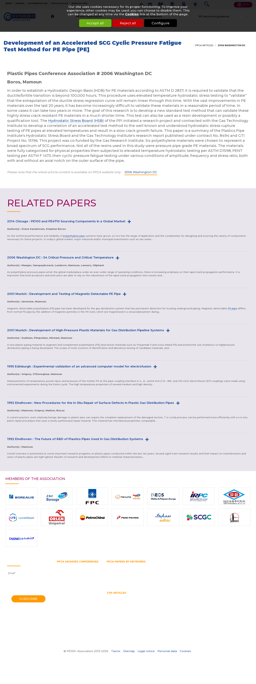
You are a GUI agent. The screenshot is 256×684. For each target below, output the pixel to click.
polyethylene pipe (74, 235)
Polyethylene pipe (188, 575)
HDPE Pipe (138, 596)
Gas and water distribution (153, 565)
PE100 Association (118, 572)
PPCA (169, 575)
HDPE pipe (149, 568)
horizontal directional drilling (125, 599)
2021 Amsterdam (67, 568)
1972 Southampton (68, 629)
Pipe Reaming (156, 603)
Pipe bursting (198, 572)
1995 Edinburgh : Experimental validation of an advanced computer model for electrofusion (79, 366)
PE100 (136, 572)
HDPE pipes (178, 596)
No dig (223, 599)
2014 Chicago (65, 578)
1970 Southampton (68, 632)
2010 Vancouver (66, 585)
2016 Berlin (63, 575)
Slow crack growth (193, 578)
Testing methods (233, 578)
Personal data (167, 651)
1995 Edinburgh (66, 606)
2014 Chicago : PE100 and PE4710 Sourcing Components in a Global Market (66, 221)
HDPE (124, 596)
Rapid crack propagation (137, 578)
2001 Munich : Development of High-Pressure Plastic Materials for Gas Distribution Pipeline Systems (85, 330)
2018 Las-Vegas (66, 572)
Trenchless (134, 582)
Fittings (129, 565)
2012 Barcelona (66, 582)
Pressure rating (232, 575)
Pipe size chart (178, 603)
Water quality (174, 606)
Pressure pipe (210, 575)
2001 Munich (64, 599)
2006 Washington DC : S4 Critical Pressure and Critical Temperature (60, 257)
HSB (99, 120)
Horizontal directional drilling (177, 568)
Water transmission (157, 582)
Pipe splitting (136, 575)
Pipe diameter (218, 572)
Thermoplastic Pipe (133, 606)
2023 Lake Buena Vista (71, 565)
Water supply (197, 582)
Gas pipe (202, 565)
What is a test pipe (197, 606)
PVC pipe (112, 578)
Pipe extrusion (115, 575)
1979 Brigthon (65, 622)
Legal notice (146, 651)
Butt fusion (114, 565)
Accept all (95, 23)
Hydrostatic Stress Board (70, 120)
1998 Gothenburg (67, 602)
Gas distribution (184, 565)
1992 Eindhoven (66, 609)
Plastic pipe (155, 575)
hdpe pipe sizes (158, 596)
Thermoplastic (115, 582)
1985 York (62, 616)
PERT (182, 572)
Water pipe (179, 582)
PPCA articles (204, 45)
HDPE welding (198, 596)
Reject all (128, 23)
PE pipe (232, 308)
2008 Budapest (66, 588)
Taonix (115, 651)
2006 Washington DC (231, 45)
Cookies (132, 14)
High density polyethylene (123, 568)
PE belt (158, 572)
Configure (161, 23)
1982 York (62, 619)
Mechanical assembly (203, 599)
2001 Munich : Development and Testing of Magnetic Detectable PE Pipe (64, 294)
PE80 (147, 572)
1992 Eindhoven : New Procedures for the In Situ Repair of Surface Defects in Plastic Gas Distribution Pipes (90, 403)
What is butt (220, 606)
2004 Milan (63, 595)
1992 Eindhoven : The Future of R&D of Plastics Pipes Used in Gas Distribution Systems (75, 439)
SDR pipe (161, 578)
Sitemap (129, 651)
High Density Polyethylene (227, 596)
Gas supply (218, 565)
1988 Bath (63, 612)
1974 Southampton (68, 626)
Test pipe (213, 578)
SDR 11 (174, 578)
